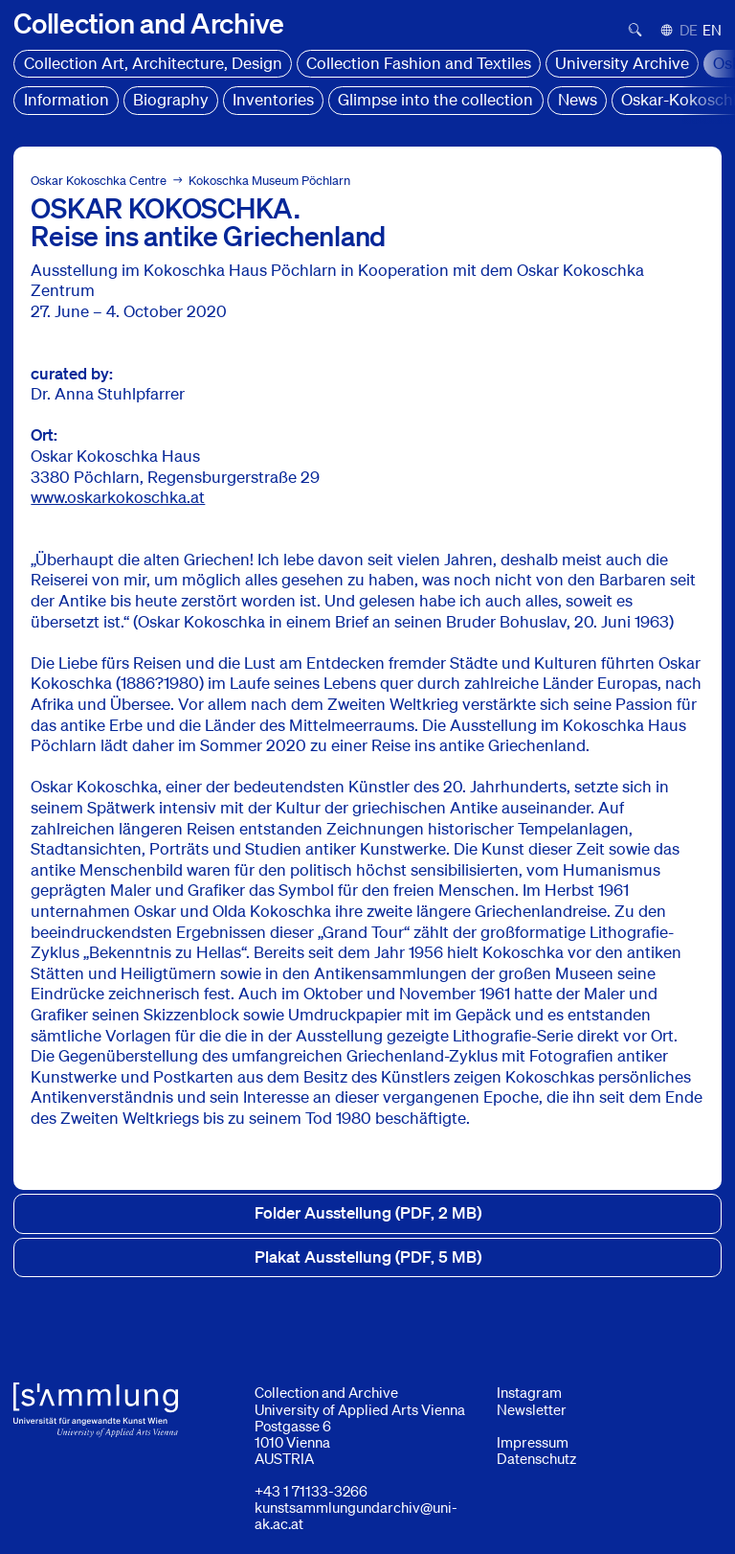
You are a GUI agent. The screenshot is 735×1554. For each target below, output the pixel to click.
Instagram (529, 1392)
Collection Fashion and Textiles (418, 63)
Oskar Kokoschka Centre (99, 180)
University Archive (622, 63)
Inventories (273, 99)
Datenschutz (536, 1458)
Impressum (532, 1441)
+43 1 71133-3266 (311, 1490)
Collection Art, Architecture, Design (153, 63)
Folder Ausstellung (368, 1212)
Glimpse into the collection (435, 99)
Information (66, 99)
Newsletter (532, 1409)
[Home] (148, 22)
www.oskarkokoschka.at (118, 497)
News (577, 99)
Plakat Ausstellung (368, 1257)
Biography (171, 99)
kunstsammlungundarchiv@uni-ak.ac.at (356, 1515)
